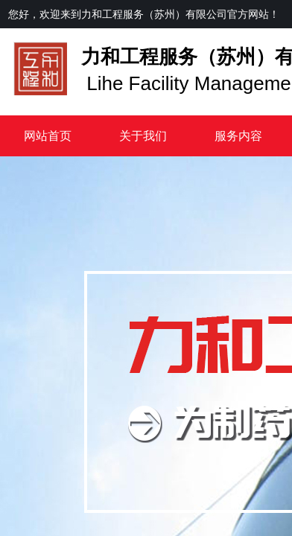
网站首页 (48, 136)
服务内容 (238, 136)
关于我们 (143, 136)
